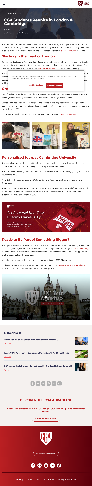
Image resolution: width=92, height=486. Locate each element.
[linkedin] (43, 383)
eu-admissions (9, 33)
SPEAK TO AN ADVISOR (46, 419)
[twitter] (38, 383)
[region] (46, 80)
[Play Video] (46, 297)
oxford (27, 33)
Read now (7, 344)
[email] (54, 383)
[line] (49, 383)
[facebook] (32, 383)
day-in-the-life (20, 33)
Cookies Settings (36, 85)
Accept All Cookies (54, 85)
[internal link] (69, 50)
